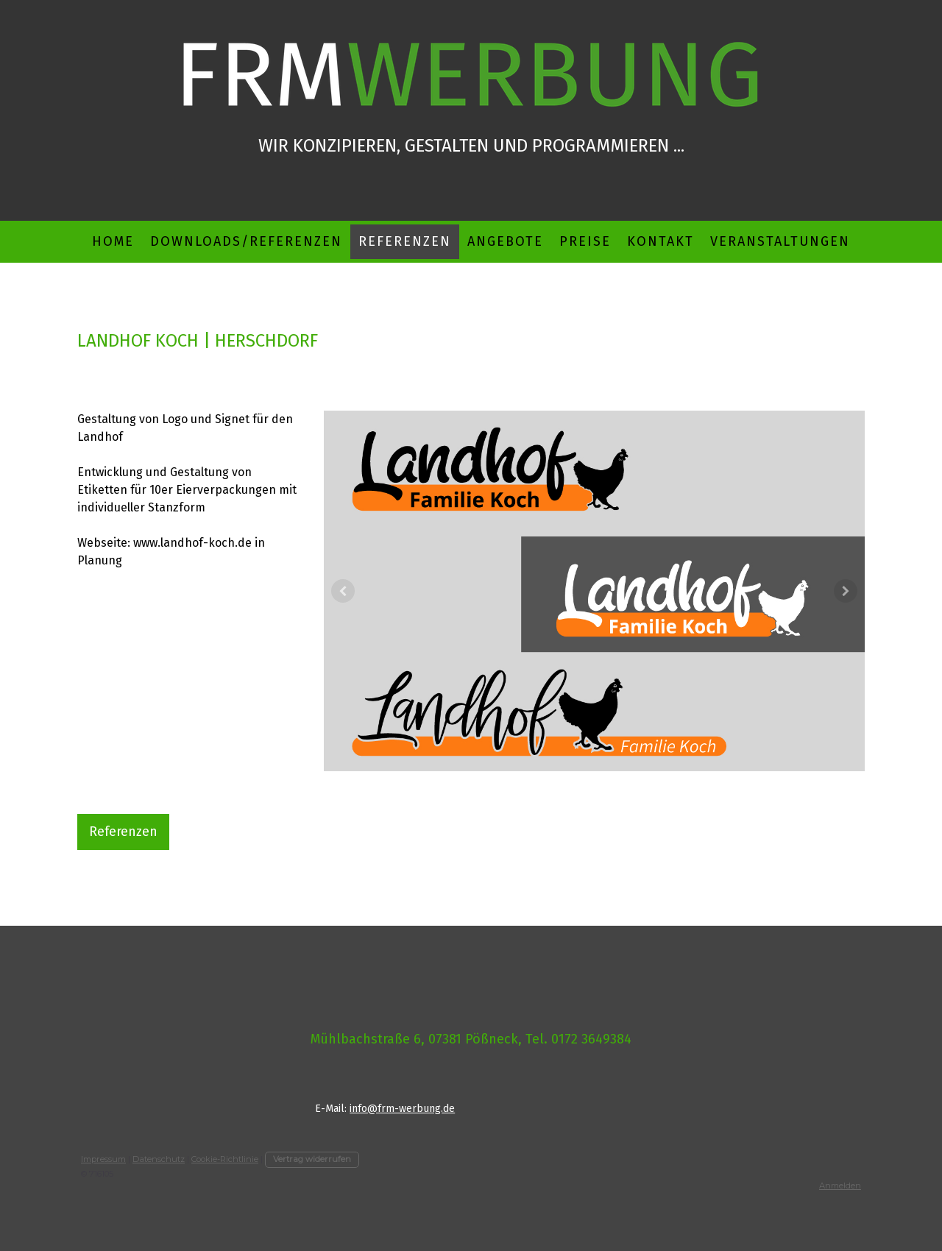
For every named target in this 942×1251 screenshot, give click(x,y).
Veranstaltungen (780, 241)
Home (113, 241)
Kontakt (660, 241)
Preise (585, 241)
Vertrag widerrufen (312, 1159)
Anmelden (840, 1185)
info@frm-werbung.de (402, 1108)
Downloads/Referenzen (246, 241)
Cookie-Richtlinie (224, 1159)
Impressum (103, 1159)
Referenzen (404, 241)
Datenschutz (158, 1159)
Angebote (505, 241)
